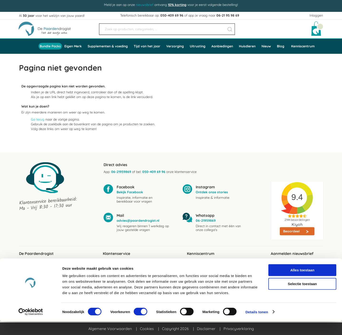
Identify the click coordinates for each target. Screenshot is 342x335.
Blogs (191, 263)
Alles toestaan (302, 284)
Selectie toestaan (302, 297)
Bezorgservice (115, 271)
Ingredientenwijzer (203, 271)
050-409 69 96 (171, 15)
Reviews (26, 263)
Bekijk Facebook (130, 192)
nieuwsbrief (144, 5)
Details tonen (256, 326)
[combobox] (167, 29)
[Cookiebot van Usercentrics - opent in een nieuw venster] (31, 325)
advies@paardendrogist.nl (138, 220)
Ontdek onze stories (212, 192)
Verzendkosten (116, 263)
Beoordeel (292, 231)
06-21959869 (121, 172)
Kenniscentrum (303, 46)
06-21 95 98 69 (227, 15)
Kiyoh (297, 224)
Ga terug (37, 119)
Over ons (26, 271)
